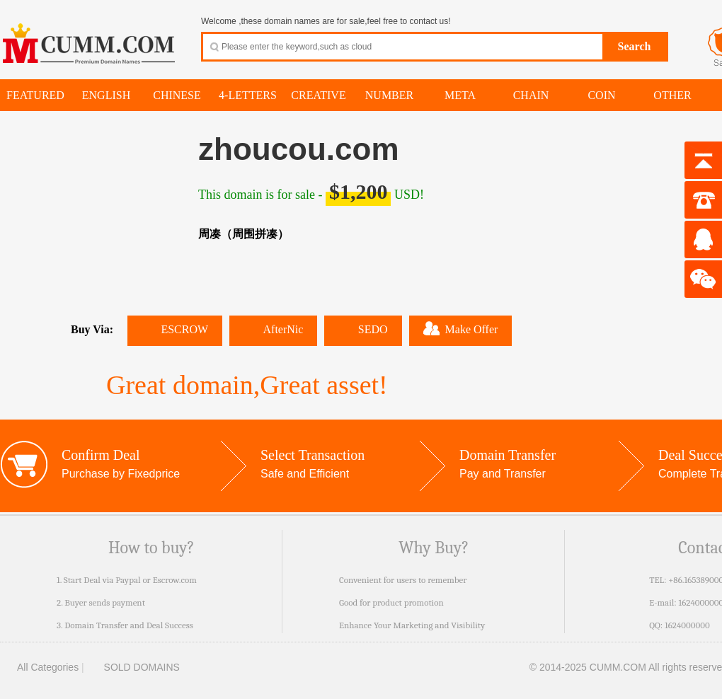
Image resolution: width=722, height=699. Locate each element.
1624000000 (687, 625)
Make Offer (460, 328)
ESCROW (175, 329)
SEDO (362, 329)
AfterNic (273, 329)
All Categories (39, 667)
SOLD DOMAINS (133, 667)
